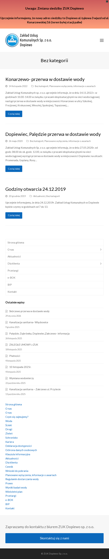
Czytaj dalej (14, 113)
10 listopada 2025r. (20, 366)
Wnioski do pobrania (16, 470)
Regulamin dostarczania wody (22, 479)
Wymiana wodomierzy (21, 378)
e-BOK (11, 277)
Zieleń (8, 433)
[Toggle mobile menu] (102, 40)
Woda (8, 420)
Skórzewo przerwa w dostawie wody (29, 311)
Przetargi (13, 270)
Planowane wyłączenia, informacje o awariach (72, 86)
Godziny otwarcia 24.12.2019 (35, 189)
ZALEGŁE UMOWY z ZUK (23, 344)
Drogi (8, 429)
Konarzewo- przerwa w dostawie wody (45, 79)
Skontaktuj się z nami (54, 538)
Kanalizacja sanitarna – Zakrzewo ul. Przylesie (35, 389)
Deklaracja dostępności (18, 445)
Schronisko (11, 437)
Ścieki (8, 425)
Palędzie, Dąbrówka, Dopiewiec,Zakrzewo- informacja (39, 333)
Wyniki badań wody (16, 487)
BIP (10, 284)
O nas (11, 249)
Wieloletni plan (13, 491)
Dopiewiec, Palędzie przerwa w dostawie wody (53, 134)
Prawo (9, 483)
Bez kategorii (41, 86)
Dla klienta (14, 263)
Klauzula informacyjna (17, 454)
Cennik (9, 466)
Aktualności (39, 196)
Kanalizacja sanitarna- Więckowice (28, 322)
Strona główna (16, 242)
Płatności (14, 355)
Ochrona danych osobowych (21, 450)
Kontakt (12, 291)
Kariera (9, 441)
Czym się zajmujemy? (16, 416)
